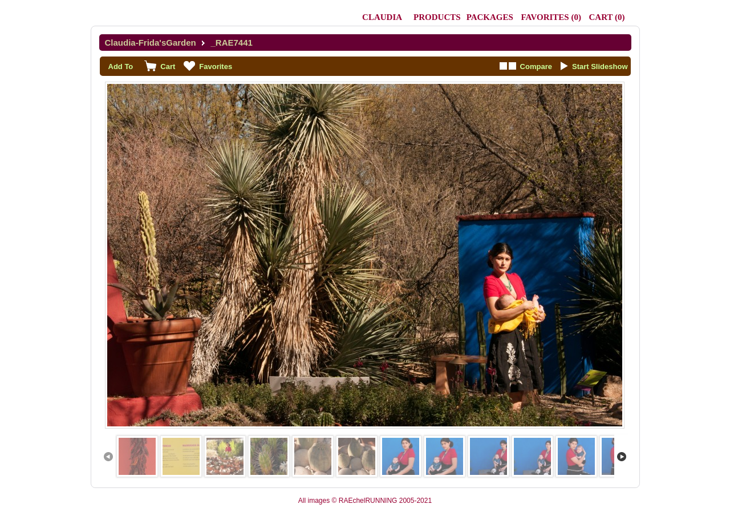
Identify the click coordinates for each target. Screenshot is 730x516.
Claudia (382, 17)
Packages (490, 17)
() (551, 17)
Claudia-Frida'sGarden (150, 42)
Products (437, 17)
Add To (120, 66)
